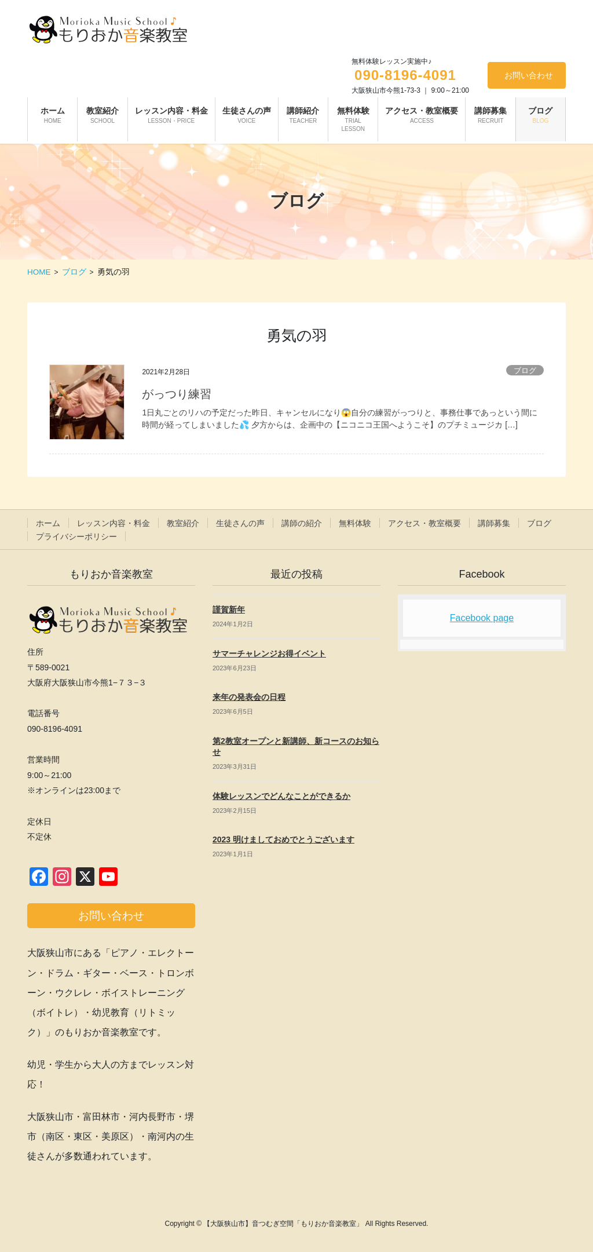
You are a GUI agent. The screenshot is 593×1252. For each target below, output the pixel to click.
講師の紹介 (301, 523)
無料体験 (355, 523)
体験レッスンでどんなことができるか (281, 796)
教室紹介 (183, 523)
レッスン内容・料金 (113, 523)
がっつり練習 (176, 394)
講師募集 (494, 523)
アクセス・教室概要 (424, 523)
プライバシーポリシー (76, 536)
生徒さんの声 (240, 523)
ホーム (48, 523)
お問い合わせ (528, 75)
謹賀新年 (229, 609)
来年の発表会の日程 (249, 697)
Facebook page (482, 618)
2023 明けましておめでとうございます (283, 839)
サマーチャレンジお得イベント (269, 653)
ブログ (525, 370)
